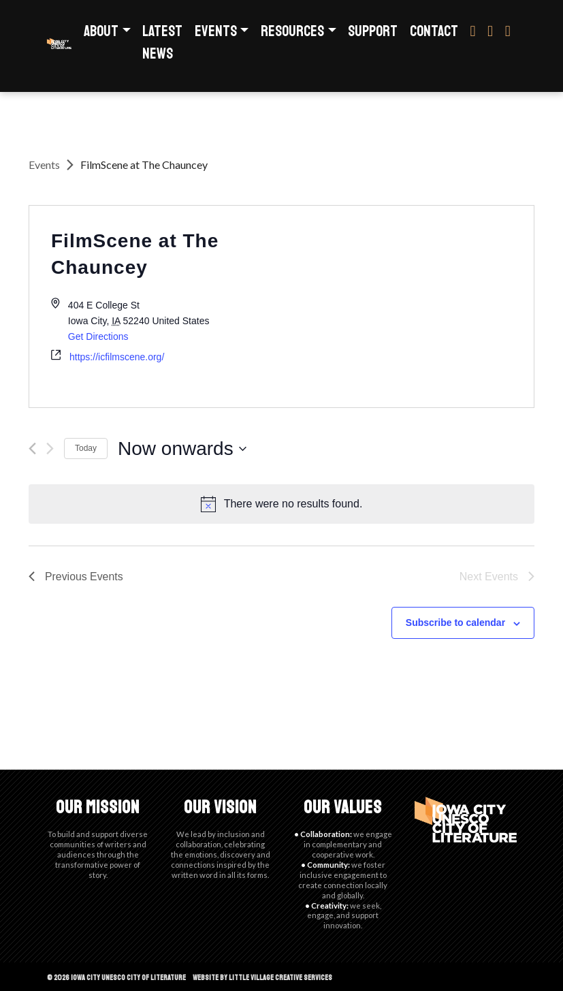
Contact (434, 31)
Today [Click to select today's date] (86, 448)
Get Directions (98, 336)
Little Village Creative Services (280, 977)
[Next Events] (50, 448)
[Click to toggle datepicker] (182, 448)
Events (216, 31)
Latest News (162, 42)
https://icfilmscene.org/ (116, 356)
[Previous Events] (32, 448)
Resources (292, 31)
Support (373, 31)
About (101, 31)
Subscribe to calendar (455, 622)
